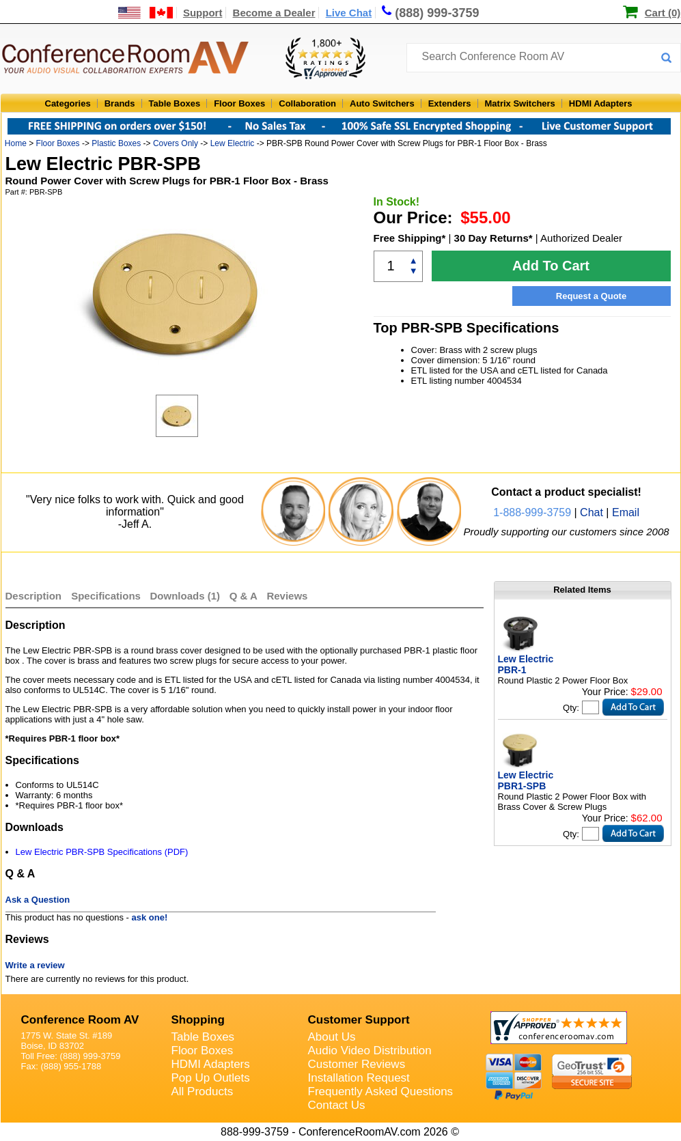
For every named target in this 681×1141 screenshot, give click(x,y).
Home (16, 143)
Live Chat (349, 12)
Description (33, 596)
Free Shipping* (410, 238)
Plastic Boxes (116, 143)
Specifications (106, 596)
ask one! (150, 917)
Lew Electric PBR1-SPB (526, 780)
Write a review (35, 965)
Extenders (449, 103)
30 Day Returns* (493, 238)
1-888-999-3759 (532, 512)
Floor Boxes (239, 103)
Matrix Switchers (520, 103)
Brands (120, 103)
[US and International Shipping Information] (146, 12)
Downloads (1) (185, 596)
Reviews (286, 596)
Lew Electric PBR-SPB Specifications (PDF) (102, 852)
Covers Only (175, 143)
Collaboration (307, 103)
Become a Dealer (274, 12)
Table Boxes (175, 103)
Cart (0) (663, 12)
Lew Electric (232, 143)
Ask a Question (37, 900)
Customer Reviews (357, 1064)
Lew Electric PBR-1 (526, 664)
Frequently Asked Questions (381, 1091)
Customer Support (359, 1019)
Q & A (245, 596)
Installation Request (359, 1077)
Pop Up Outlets (210, 1077)
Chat (591, 512)
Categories (68, 103)
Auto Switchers (382, 103)
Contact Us (336, 1105)
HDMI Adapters (601, 103)
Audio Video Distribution (370, 1050)
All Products (202, 1091)
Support (203, 12)
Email (625, 512)
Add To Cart (550, 265)
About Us (332, 1036)
